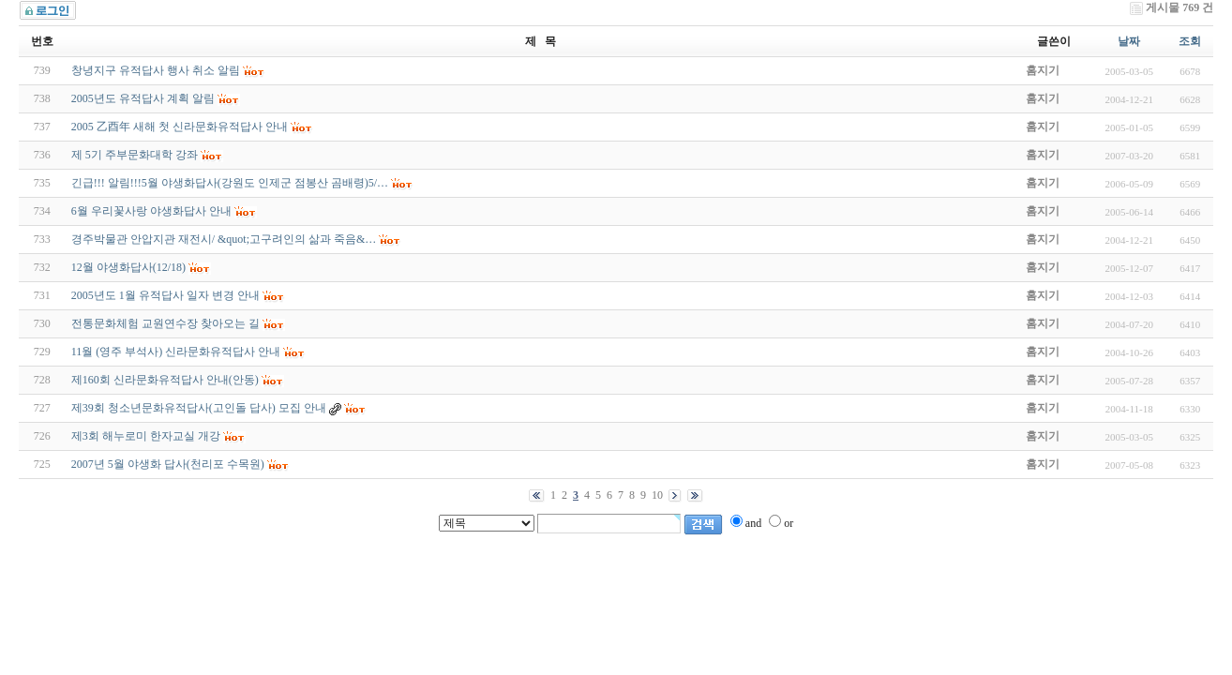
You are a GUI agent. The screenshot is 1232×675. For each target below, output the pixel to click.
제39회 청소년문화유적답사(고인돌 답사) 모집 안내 (198, 407)
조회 (1190, 41)
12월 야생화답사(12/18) (128, 267)
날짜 (1129, 41)
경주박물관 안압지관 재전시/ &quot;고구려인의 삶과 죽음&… (224, 239)
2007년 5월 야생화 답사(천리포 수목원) (167, 464)
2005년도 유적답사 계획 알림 (143, 98)
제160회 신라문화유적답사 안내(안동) (165, 379)
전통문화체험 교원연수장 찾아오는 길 (165, 323)
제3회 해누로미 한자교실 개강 (145, 435)
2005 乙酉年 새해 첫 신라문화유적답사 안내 (179, 126)
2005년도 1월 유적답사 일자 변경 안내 (165, 295)
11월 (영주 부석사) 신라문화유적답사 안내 (176, 351)
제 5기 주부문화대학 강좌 (134, 154)
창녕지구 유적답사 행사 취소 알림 (155, 70)
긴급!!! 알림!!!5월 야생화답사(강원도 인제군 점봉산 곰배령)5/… (229, 182)
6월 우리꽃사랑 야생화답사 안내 (151, 211)
